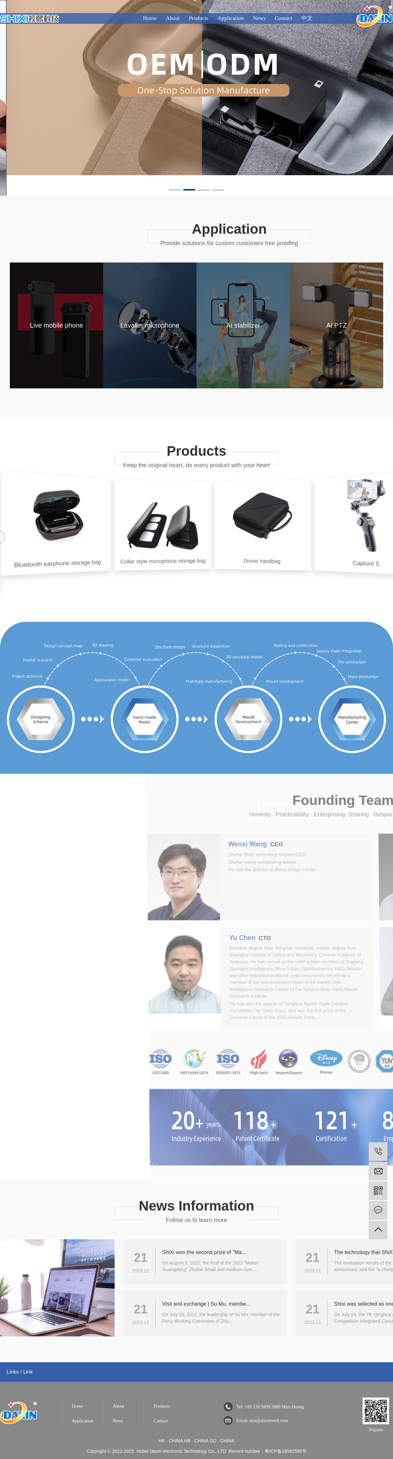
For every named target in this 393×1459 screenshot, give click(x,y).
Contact (283, 18)
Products (199, 18)
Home (150, 18)
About (173, 18)
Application (230, 18)
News (259, 18)
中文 (306, 18)
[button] (175, 190)
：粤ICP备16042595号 (283, 1451)
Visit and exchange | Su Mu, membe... (206, 1304)
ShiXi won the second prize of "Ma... (204, 1252)
